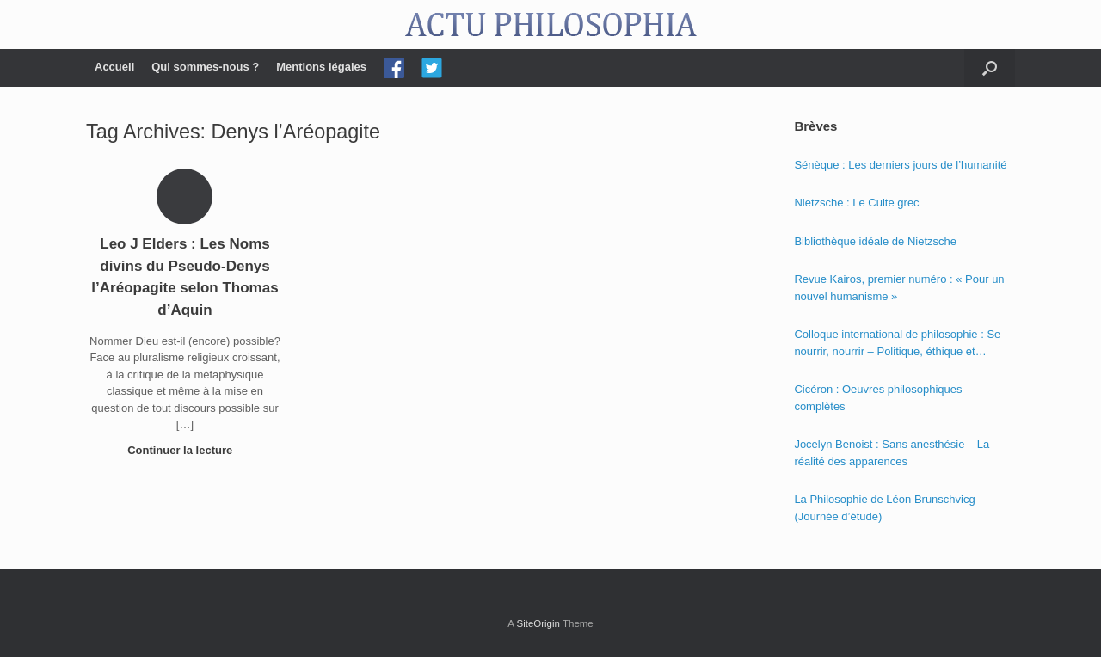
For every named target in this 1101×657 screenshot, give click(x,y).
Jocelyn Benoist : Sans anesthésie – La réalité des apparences (891, 453)
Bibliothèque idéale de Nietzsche (875, 241)
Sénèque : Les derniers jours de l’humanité (900, 164)
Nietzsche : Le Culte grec (856, 202)
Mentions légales (321, 66)
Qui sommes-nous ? (205, 66)
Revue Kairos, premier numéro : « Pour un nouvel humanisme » (899, 288)
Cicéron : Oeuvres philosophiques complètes (878, 398)
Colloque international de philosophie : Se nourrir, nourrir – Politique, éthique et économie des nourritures (897, 343)
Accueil (114, 66)
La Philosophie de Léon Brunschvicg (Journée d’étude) (884, 508)
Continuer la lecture (185, 450)
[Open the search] (989, 68)
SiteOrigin (538, 623)
